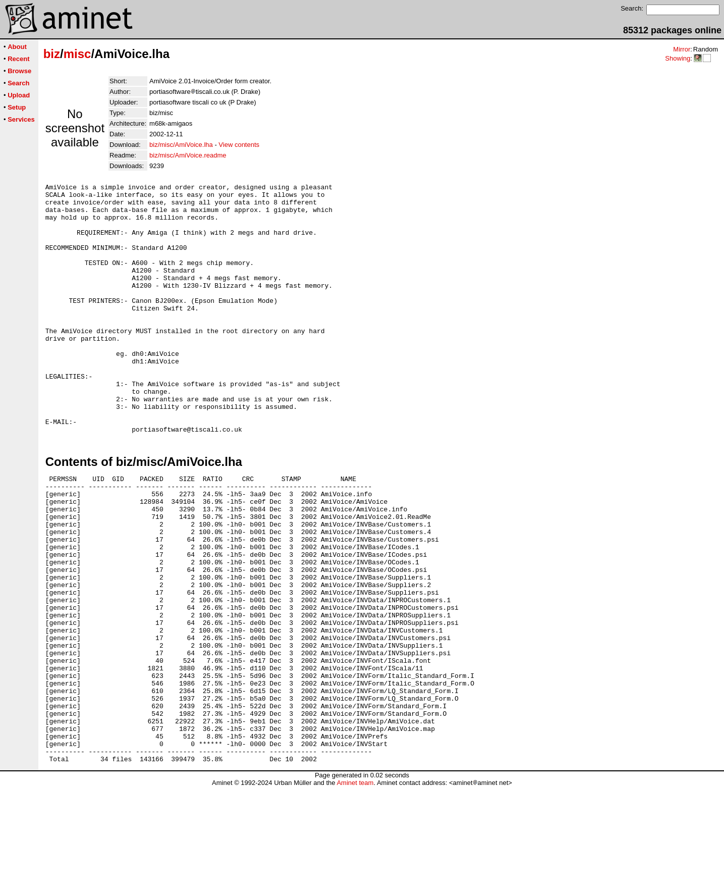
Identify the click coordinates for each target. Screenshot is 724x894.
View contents (238, 144)
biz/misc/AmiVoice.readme (187, 155)
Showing (677, 58)
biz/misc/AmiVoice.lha (181, 144)
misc (77, 54)
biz (51, 54)
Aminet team (355, 890)
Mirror (681, 49)
